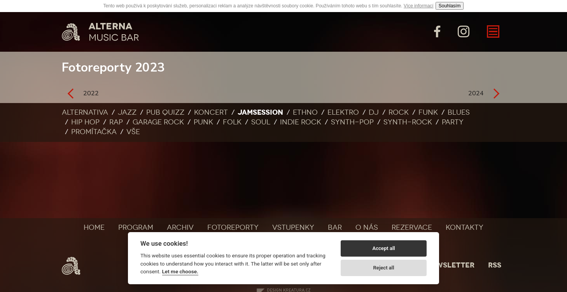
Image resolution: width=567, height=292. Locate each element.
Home (94, 227)
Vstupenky (293, 227)
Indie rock (300, 122)
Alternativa (85, 112)
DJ (374, 112)
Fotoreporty (233, 227)
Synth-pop (352, 122)
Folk (232, 122)
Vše (133, 132)
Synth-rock (407, 122)
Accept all (383, 248)
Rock (398, 112)
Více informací (419, 6)
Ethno (305, 112)
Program (135, 227)
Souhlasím (450, 6)
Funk (428, 112)
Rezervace (412, 227)
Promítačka (94, 132)
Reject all (383, 268)
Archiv (180, 227)
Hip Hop (85, 122)
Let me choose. (180, 271)
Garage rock (158, 122)
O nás (366, 227)
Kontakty (464, 227)
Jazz (127, 112)
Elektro (343, 112)
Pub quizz (165, 112)
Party (453, 122)
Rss (494, 265)
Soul (260, 122)
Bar (335, 227)
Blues (459, 112)
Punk (203, 122)
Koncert (211, 112)
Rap (116, 122)
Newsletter (449, 265)
